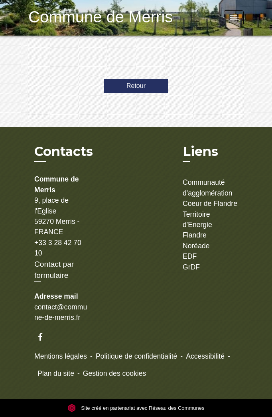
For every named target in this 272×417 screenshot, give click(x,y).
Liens (200, 151)
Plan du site (55, 373)
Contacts (63, 151)
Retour (136, 85)
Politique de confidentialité (136, 356)
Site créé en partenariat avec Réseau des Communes (136, 408)
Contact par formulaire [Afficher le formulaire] (54, 270)
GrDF (191, 267)
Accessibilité (205, 356)
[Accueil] (78, 18)
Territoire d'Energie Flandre (197, 224)
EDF (190, 256)
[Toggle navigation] (234, 17)
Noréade (196, 246)
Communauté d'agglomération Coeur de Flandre (210, 193)
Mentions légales (60, 356)
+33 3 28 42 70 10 (57, 248)
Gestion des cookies (114, 373)
